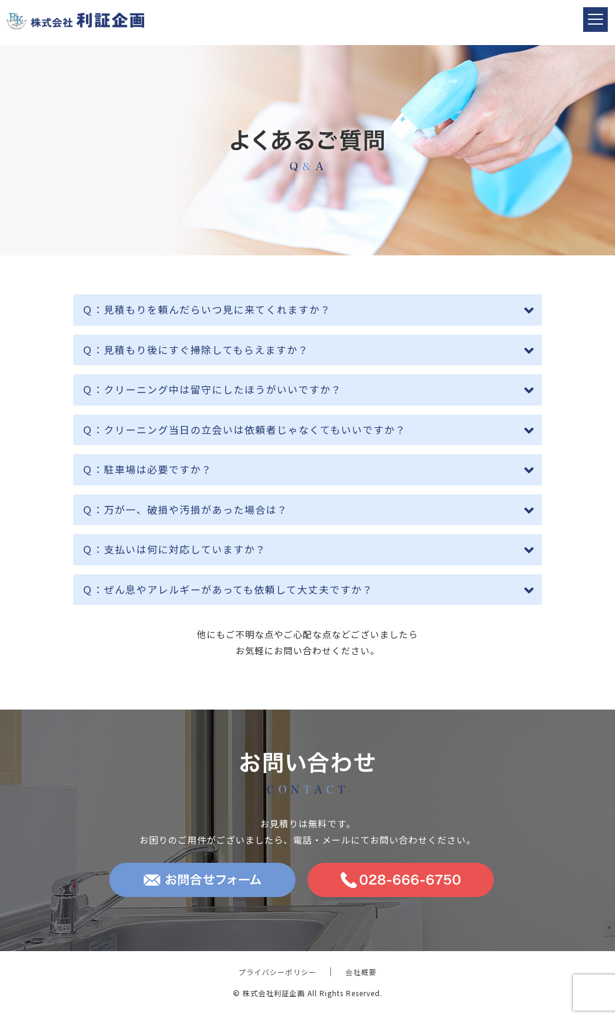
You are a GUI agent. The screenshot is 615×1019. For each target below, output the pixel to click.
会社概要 (361, 972)
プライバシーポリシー (277, 972)
